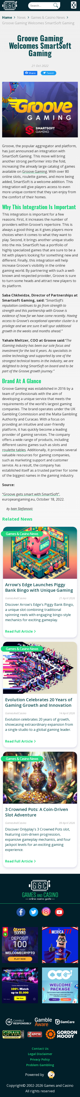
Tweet (48, 73)
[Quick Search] (44, 5)
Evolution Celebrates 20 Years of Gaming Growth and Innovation (38, 702)
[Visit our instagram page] (46, 912)
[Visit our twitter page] (33, 912)
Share (30, 73)
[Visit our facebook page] (21, 912)
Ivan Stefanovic (22, 508)
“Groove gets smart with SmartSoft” (30, 494)
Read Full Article (20, 631)
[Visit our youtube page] (59, 912)
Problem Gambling (40, 1065)
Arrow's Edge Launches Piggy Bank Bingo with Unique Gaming (39, 587)
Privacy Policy (40, 1059)
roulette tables (14, 450)
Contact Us (40, 1049)
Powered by (40, 1074)
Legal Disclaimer (40, 1054)
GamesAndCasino (15, 598)
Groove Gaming (34, 171)
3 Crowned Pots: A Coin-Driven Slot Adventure (36, 812)
